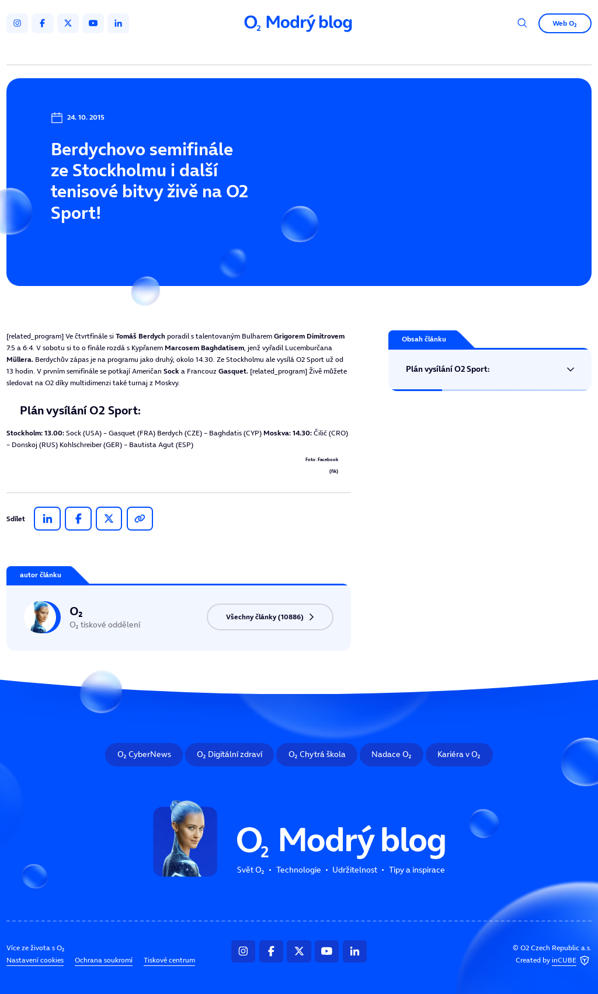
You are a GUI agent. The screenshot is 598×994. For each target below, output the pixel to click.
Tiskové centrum (169, 960)
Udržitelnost (317, 51)
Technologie (251, 51)
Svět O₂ (193, 51)
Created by (554, 961)
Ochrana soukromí (104, 960)
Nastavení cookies (35, 960)
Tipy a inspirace (391, 51)
